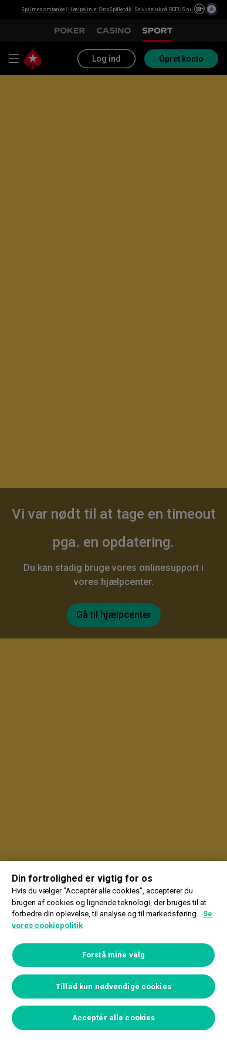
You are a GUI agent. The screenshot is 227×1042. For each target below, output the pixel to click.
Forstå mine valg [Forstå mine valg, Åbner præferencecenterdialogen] (113, 954)
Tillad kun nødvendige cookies (113, 986)
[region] (113, 951)
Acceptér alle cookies (113, 1017)
